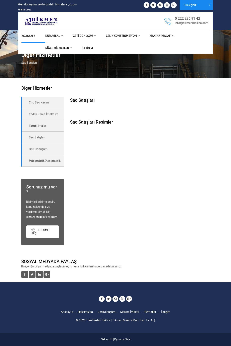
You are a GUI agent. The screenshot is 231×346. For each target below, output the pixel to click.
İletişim (87, 48)
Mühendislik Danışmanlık (45, 161)
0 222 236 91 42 (187, 18)
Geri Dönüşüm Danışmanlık (38, 151)
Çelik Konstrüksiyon (121, 35)
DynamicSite (122, 339)
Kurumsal (52, 35)
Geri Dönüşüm (83, 35)
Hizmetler (150, 311)
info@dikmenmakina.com (191, 23)
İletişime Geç (40, 231)
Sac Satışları (37, 137)
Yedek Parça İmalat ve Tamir (43, 116)
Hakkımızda (85, 311)
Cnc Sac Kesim (39, 102)
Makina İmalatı (160, 35)
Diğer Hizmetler (57, 47)
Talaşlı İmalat (37, 126)
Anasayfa (28, 36)
